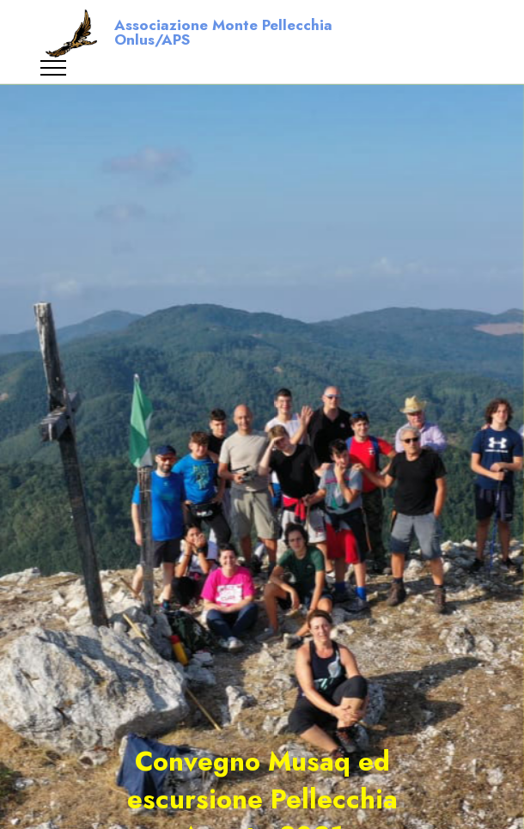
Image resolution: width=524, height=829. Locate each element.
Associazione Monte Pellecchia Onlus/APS (223, 32)
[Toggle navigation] (53, 67)
